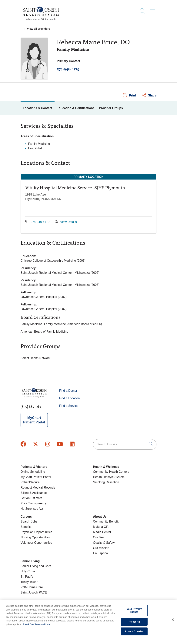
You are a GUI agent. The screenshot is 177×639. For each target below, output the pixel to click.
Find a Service (68, 405)
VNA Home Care (32, 587)
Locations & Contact (37, 108)
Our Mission (101, 548)
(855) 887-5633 (31, 406)
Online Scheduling (33, 471)
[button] (153, 10)
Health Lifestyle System (109, 477)
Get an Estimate (31, 498)
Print (129, 95)
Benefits (26, 526)
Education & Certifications (76, 108)
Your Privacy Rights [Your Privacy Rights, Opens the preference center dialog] (134, 614)
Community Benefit (106, 521)
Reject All (134, 625)
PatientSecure (30, 482)
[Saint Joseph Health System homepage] (41, 20)
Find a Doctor (68, 390)
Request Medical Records (38, 487)
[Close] (173, 624)
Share (149, 95)
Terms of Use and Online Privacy (119, 603)
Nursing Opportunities (35, 537)
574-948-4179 (68, 69)
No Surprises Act (32, 508)
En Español (101, 553)
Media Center (102, 532)
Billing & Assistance (34, 492)
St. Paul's (27, 576)
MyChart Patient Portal (34, 420)
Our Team (99, 537)
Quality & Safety (104, 542)
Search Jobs (29, 521)
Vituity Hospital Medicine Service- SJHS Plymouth (75, 187)
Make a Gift (101, 526)
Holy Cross (28, 571)
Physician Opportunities (36, 532)
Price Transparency (34, 503)
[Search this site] (124, 444)
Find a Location (69, 398)
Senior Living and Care (36, 566)
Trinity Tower (29, 582)
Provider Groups (111, 108)
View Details (66, 222)
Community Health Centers (111, 471)
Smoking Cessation (106, 482)
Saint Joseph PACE (34, 592)
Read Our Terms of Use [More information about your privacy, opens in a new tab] (36, 628)
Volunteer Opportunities (36, 542)
